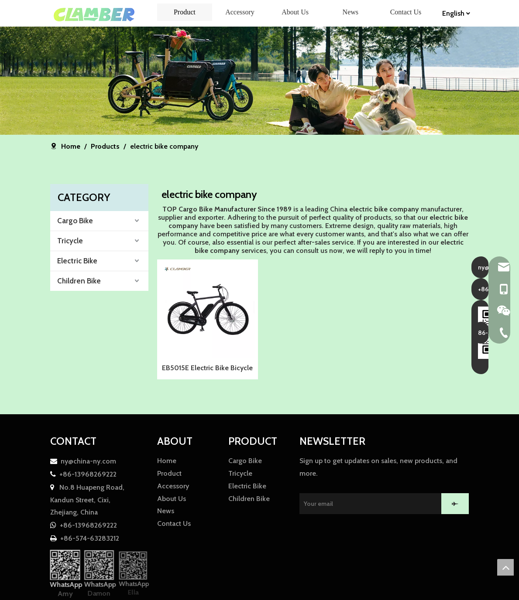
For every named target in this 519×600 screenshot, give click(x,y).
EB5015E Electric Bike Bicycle (207, 368)
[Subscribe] (455, 503)
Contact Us (174, 523)
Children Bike (79, 280)
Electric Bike (77, 260)
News (165, 511)
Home (166, 461)
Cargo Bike (75, 220)
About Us (171, 498)
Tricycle (70, 240)
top (505, 567)
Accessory (173, 486)
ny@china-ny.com (88, 461)
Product (169, 473)
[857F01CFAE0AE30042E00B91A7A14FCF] (259, 81)
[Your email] (375, 503)
